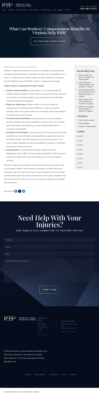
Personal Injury (84, 123)
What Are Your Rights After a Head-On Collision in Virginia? (86, 109)
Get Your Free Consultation (50, 41)
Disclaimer (8, 392)
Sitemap (36, 392)
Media (54, 10)
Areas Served (34, 10)
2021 (80, 149)
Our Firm (11, 10)
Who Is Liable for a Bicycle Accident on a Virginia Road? (86, 77)
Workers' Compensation (29, 67)
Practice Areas (21, 10)
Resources (29, 392)
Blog (60, 10)
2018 (80, 163)
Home (4, 10)
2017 (80, 167)
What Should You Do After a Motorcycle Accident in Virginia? (86, 101)
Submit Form (50, 290)
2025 (80, 140)
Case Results (46, 10)
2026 (80, 136)
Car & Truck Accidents (86, 120)
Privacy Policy (18, 392)
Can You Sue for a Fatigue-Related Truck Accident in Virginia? (86, 84)
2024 (80, 145)
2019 (80, 158)
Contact (67, 10)
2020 (80, 154)
